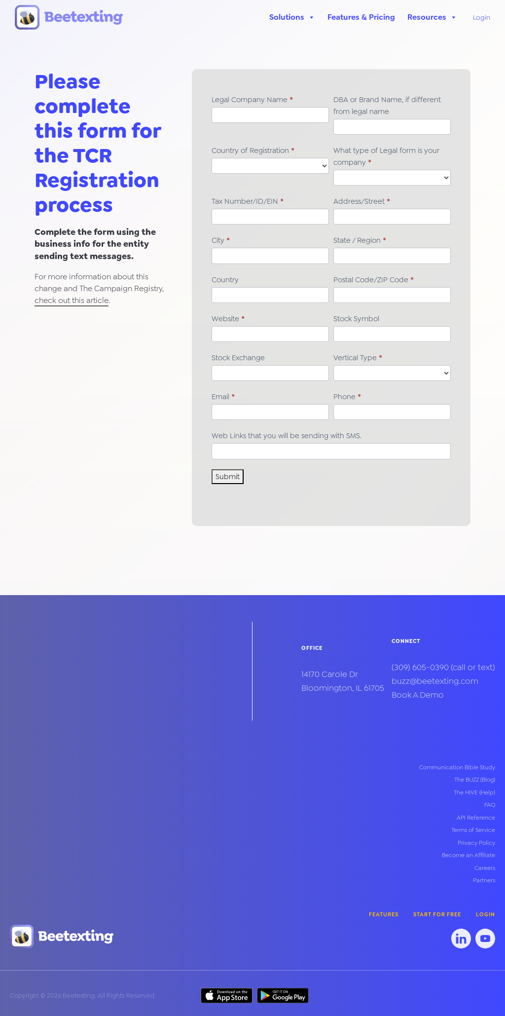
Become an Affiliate (468, 855)
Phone (347, 397)
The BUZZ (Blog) (474, 780)
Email (223, 397)
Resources (432, 17)
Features (383, 914)
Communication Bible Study (457, 767)
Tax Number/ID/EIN (248, 201)
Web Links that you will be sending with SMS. (286, 436)
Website (228, 319)
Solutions (292, 17)
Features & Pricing (361, 17)
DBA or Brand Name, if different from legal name (387, 105)
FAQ (489, 805)
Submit (228, 477)
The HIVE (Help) (474, 792)
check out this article (71, 300)
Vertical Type (357, 358)
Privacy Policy (476, 843)
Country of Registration (253, 150)
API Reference (476, 818)
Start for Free (437, 914)
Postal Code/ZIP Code (373, 280)
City (221, 240)
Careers (484, 868)
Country (225, 280)
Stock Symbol (356, 319)
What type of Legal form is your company (386, 156)
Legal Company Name (252, 100)
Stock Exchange (238, 358)
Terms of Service (473, 830)
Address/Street (361, 201)
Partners (484, 880)
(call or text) (443, 667)
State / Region (359, 240)
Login (481, 17)
